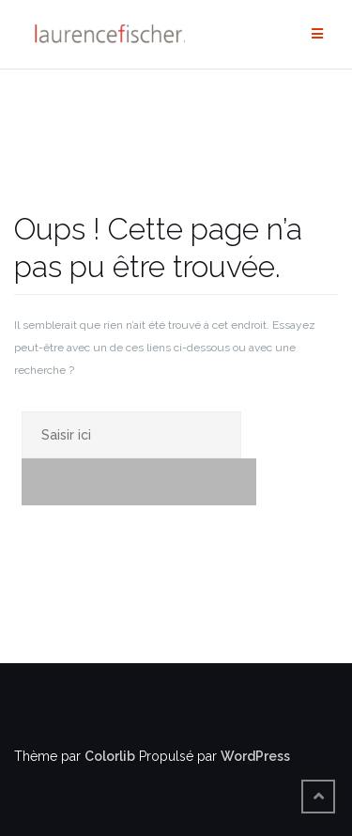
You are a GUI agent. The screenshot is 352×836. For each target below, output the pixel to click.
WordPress (255, 756)
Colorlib (109, 756)
